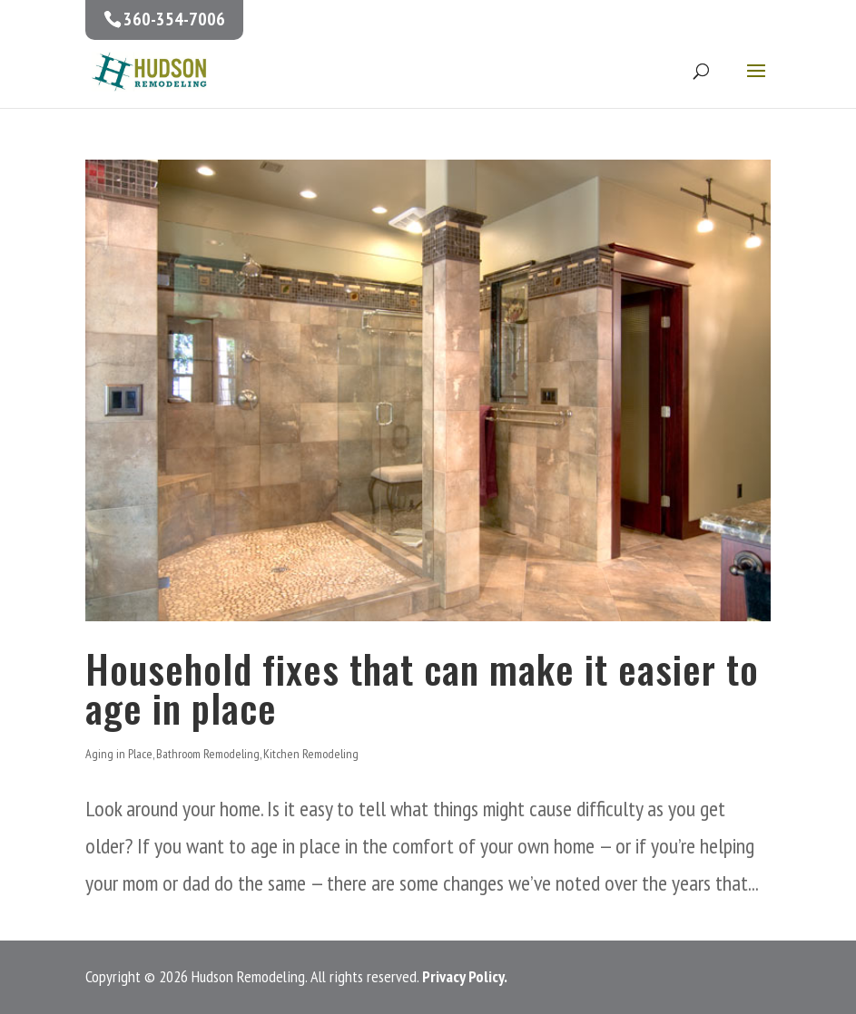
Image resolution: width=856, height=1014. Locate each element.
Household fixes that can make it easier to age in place (422, 687)
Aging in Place (119, 754)
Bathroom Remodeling (208, 754)
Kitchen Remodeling (311, 754)
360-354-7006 (174, 19)
